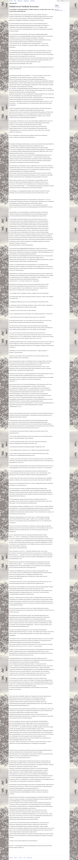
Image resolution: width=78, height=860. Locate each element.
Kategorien (20, 0)
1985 (58, 9)
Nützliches (32, 0)
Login (24, 857)
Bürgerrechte (60, 10)
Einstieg (10, 0)
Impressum (11, 857)
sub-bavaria (20, 857)
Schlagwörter (26, 0)
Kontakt (15, 857)
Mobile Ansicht (29, 857)
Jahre (15, 0)
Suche (57, 5)
